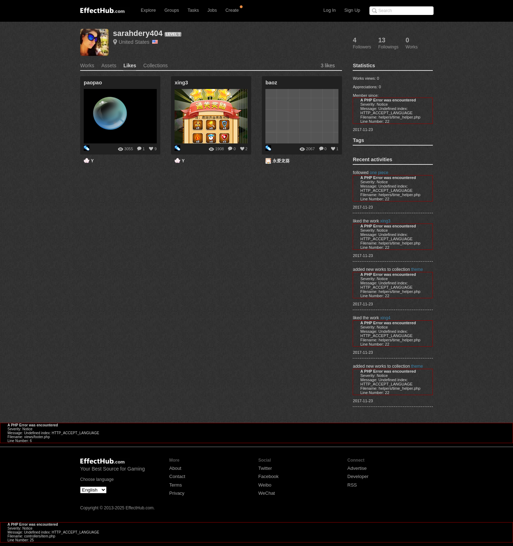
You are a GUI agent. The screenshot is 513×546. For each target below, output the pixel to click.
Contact (177, 476)
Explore (148, 10)
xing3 (385, 221)
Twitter (265, 468)
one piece (379, 172)
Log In (329, 10)
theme (417, 269)
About (175, 468)
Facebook (268, 476)
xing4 (385, 317)
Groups (171, 10)
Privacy (177, 493)
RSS (352, 485)
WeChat (266, 493)
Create (232, 10)
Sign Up (352, 10)
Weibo (264, 485)
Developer (357, 476)
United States (138, 42)
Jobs (212, 10)
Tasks (193, 10)
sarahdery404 (137, 33)
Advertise (357, 468)
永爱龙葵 (281, 160)
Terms (175, 485)
